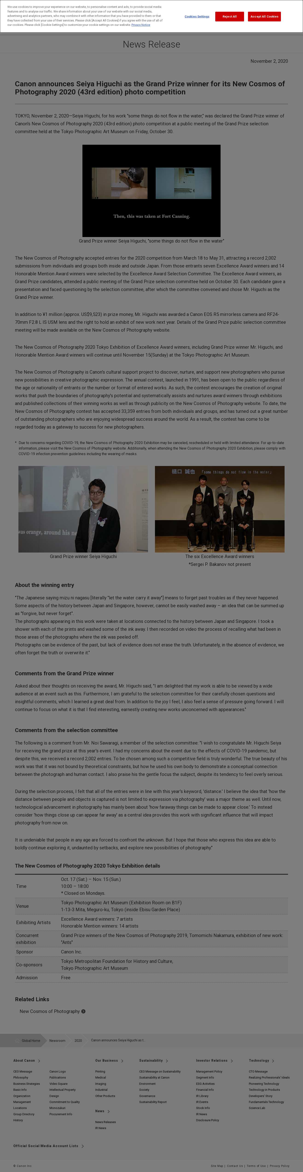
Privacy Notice (140, 21)
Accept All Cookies (264, 13)
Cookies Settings (197, 13)
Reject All (230, 13)
